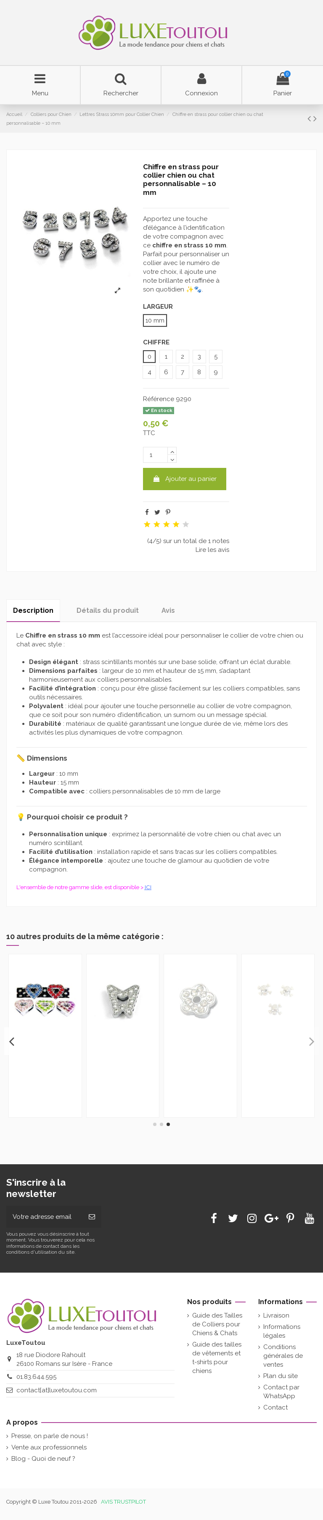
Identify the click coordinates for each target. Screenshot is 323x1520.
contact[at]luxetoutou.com (56, 1390)
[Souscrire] (91, 1217)
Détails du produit (108, 610)
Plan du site (280, 1376)
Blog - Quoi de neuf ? (43, 1458)
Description (33, 610)
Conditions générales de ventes (283, 1355)
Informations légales (281, 1331)
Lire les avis (212, 550)
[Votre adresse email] (44, 1217)
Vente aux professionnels (49, 1447)
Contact (275, 1407)
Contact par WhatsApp (281, 1391)
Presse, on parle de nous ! (49, 1436)
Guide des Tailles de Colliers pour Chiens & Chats (217, 1324)
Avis (168, 610)
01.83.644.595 (36, 1377)
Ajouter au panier (185, 479)
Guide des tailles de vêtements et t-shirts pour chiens (216, 1358)
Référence (158, 399)
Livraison (276, 1315)
